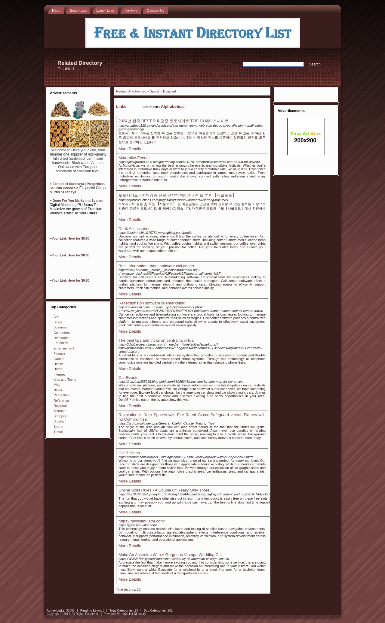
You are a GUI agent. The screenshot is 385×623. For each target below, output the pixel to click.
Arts (57, 317)
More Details (130, 149)
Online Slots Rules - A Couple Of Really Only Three (164, 490)
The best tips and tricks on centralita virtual (157, 340)
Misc (57, 384)
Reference (61, 400)
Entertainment (64, 348)
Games (59, 359)
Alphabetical (173, 106)
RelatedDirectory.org (131, 91)
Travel (58, 432)
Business (60, 327)
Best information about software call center (156, 266)
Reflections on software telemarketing (152, 303)
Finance (59, 353)
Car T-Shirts (129, 453)
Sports (58, 426)
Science (59, 411)
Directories (61, 338)
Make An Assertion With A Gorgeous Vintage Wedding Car (170, 554)
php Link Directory (134, 613)
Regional (60, 405)
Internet (59, 374)
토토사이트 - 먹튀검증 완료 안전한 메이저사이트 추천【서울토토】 (177, 195)
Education (61, 343)
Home (58, 369)
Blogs (58, 322)
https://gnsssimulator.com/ (142, 521)
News (58, 390)
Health (58, 364)
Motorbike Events (134, 158)
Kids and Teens (65, 379)
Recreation (61, 395)
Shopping (61, 416)
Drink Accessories (134, 228)
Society (59, 421)
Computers (62, 332)
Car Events (128, 377)
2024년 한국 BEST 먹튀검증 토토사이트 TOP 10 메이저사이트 (174, 121)
